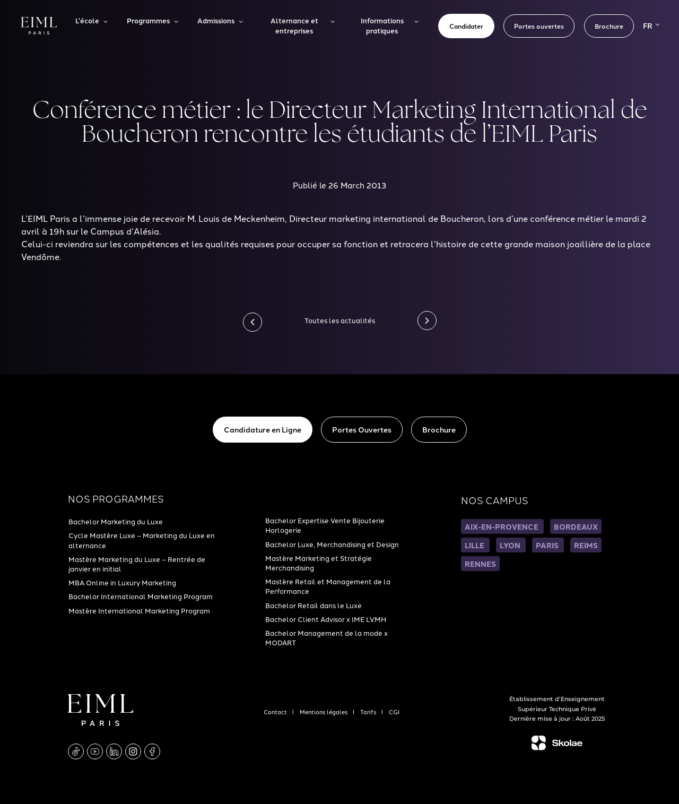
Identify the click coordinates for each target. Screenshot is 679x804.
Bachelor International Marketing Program (140, 596)
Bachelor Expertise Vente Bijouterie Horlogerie (325, 524)
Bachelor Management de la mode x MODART (326, 637)
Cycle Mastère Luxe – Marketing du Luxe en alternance (141, 539)
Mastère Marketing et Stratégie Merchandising (318, 562)
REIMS (586, 545)
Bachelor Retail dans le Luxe (313, 605)
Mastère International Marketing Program (139, 610)
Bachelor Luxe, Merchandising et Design (332, 544)
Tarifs (369, 711)
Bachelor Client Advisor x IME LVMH (325, 619)
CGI (394, 711)
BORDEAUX (576, 526)
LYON (511, 545)
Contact (276, 711)
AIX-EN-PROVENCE (502, 526)
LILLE (475, 545)
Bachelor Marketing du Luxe (115, 521)
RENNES (480, 563)
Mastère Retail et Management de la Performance (327, 585)
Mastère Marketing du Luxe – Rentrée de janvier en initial (136, 563)
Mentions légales (324, 711)
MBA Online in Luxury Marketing (122, 582)
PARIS (548, 545)
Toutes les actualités (339, 320)
